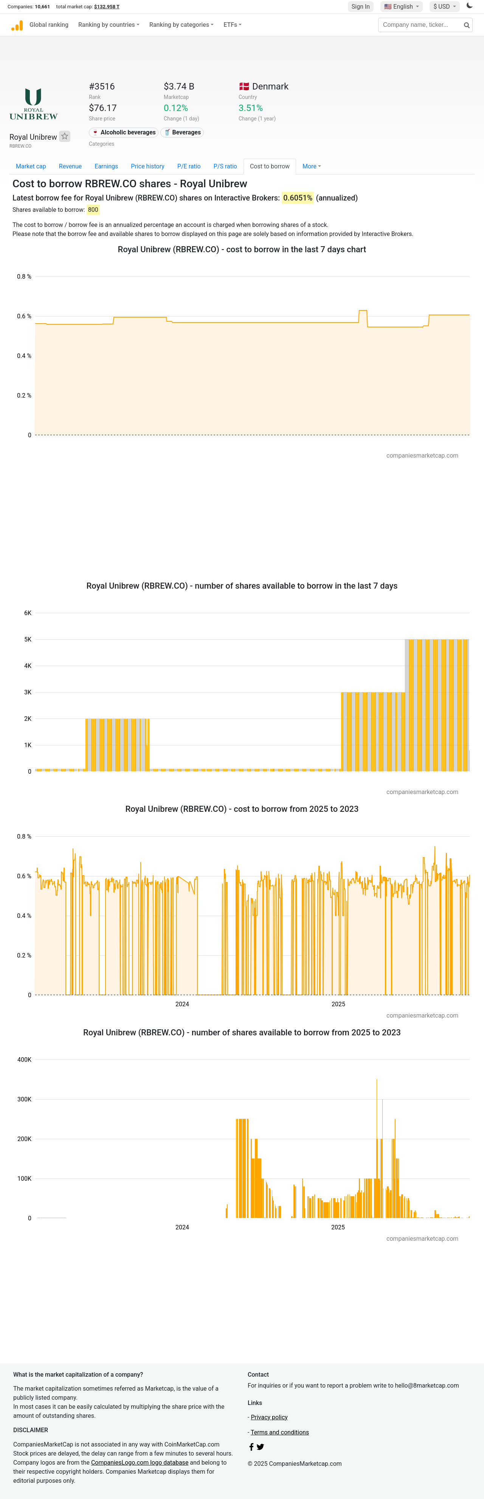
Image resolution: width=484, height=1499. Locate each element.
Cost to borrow (270, 166)
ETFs (230, 24)
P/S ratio (225, 166)
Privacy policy (269, 1417)
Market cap (31, 166)
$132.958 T (106, 6)
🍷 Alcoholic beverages (123, 132)
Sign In (361, 6)
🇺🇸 (399, 6)
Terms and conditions (280, 1432)
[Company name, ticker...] (425, 25)
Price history (147, 166)
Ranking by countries (106, 24)
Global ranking (48, 24)
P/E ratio (189, 166)
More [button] (309, 166)
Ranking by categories (179, 24)
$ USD (442, 6)
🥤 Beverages (182, 132)
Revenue (70, 166)
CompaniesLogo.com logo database (139, 1462)
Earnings (106, 166)
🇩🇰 (264, 86)
